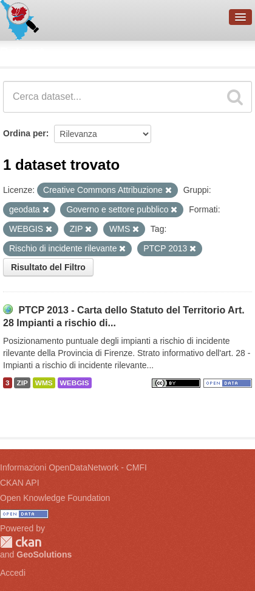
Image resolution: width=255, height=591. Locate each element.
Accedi (12, 573)
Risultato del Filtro (48, 267)
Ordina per (24, 133)
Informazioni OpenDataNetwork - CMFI (73, 467)
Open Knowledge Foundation (55, 498)
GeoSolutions (44, 554)
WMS (44, 383)
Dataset (22, 51)
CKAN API (19, 483)
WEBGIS (74, 383)
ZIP (21, 383)
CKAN (20, 542)
